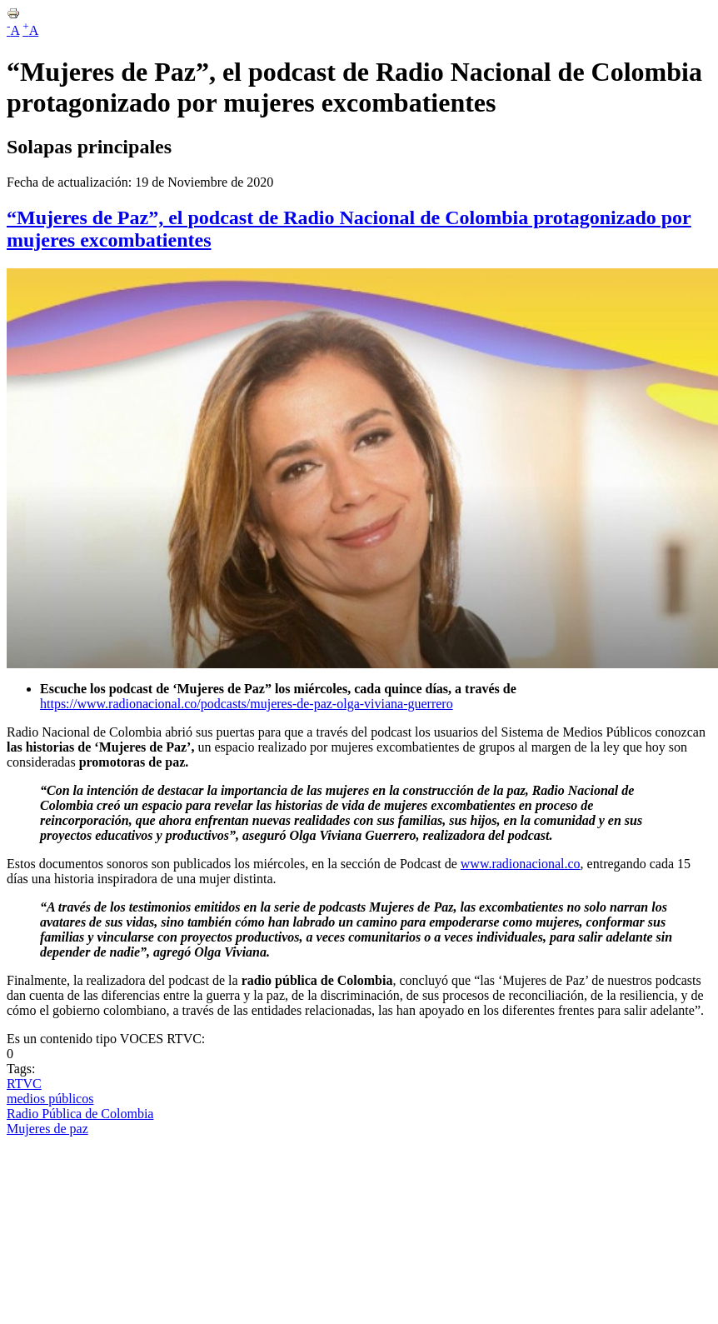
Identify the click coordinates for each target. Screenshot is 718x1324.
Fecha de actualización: (71, 182)
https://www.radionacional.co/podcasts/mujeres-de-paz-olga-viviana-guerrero (246, 704)
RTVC (24, 1084)
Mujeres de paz (47, 1129)
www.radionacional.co (521, 864)
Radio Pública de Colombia (80, 1114)
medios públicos (50, 1099)
